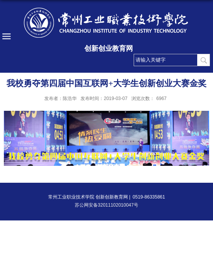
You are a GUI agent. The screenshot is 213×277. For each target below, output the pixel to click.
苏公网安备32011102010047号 (106, 205)
